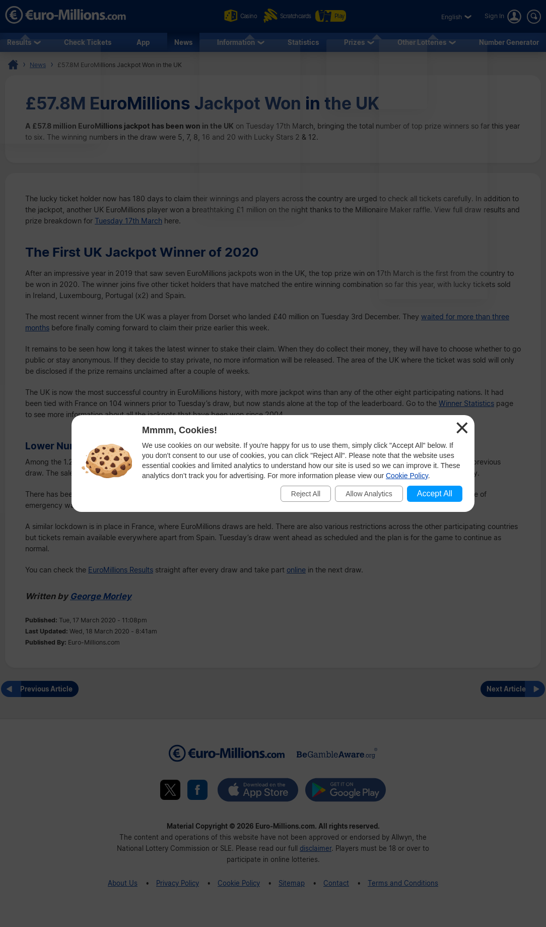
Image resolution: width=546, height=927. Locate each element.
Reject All (305, 494)
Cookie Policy (407, 476)
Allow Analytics (369, 494)
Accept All (434, 493)
